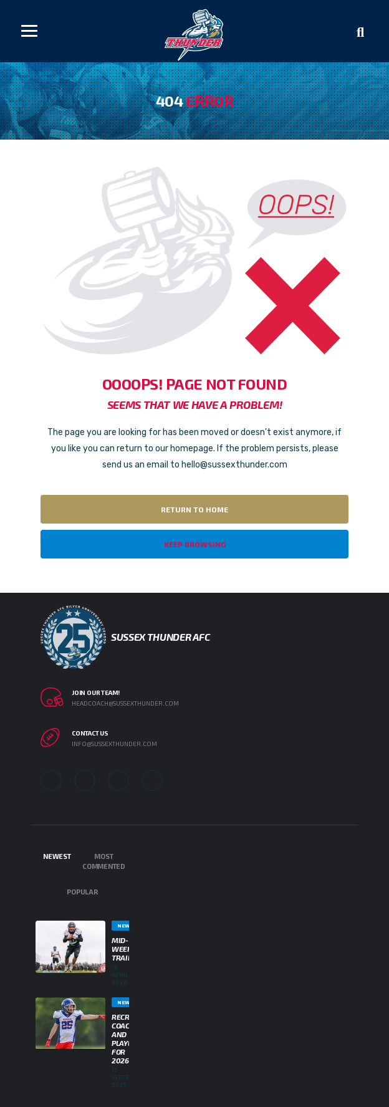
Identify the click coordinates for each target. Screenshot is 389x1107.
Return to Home (194, 509)
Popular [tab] (82, 892)
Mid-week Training (128, 949)
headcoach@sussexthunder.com (125, 703)
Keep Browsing (195, 544)
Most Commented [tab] (103, 861)
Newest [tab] (57, 856)
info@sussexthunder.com (114, 743)
